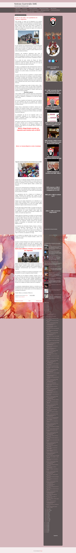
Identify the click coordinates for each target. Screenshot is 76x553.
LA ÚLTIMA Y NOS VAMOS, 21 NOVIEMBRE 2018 (51, 371)
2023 (46, 303)
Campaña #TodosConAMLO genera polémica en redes (51, 507)
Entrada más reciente (19, 300)
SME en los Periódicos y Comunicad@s (21, 10)
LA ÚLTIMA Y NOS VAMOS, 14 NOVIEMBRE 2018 (51, 425)
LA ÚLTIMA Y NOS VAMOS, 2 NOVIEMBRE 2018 (50, 503)
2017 (46, 522)
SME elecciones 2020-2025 (55, 10)
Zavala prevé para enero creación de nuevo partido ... (51, 446)
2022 (46, 305)
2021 (46, 306)
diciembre (48, 311)
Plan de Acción (24, 8)
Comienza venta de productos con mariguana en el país (51, 375)
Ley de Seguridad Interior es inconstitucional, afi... (50, 485)
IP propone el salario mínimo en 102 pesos (52, 455)
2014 (46, 526)
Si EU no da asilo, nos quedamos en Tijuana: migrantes (51, 450)
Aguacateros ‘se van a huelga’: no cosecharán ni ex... (51, 497)
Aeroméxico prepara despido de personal (52, 428)
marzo (47, 518)
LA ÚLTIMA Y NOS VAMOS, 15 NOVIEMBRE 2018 (51, 416)
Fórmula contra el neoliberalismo (51, 382)
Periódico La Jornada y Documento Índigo (52, 342)
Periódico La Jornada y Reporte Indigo (52, 322)
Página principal (17, 8)
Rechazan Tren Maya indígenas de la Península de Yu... (51, 392)
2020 (46, 307)
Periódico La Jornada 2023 (33, 8)
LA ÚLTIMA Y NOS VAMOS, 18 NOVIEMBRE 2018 (51, 390)
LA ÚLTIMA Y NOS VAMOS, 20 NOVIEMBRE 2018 (51, 381)
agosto (47, 511)
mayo (47, 515)
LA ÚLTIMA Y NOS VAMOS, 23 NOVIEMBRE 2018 (51, 352)
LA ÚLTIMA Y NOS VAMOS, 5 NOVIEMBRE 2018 (50, 483)
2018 (46, 310)
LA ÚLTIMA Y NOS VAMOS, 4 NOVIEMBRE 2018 (50, 493)
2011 (46, 530)
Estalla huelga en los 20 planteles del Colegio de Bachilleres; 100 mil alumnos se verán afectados (55, 279)
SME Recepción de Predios (45, 10)
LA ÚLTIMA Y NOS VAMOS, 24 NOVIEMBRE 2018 (51, 344)
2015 (46, 525)
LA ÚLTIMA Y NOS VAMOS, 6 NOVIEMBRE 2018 (50, 473)
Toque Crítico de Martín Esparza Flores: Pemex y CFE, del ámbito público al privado (55, 290)
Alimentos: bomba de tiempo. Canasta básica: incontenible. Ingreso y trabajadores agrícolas (51, 262)
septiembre (48, 510)
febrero (47, 519)
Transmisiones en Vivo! (39, 11)
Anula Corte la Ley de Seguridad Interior (52, 417)
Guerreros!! (17, 11)
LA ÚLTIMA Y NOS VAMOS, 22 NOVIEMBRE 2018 (51, 362)
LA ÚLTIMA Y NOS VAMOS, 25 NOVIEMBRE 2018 (51, 334)
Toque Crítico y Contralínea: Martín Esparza (27, 11)
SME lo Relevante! (53, 8)
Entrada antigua (39, 300)
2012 (46, 529)
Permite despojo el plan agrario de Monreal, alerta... (51, 495)
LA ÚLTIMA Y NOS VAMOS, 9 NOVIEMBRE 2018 (50, 454)
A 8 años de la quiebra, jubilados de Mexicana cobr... (51, 410)
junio (47, 514)
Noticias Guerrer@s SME (25, 4)
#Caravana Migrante (21, 296)
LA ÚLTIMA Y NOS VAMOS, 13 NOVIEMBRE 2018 (51, 434)
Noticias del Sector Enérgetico (44, 8)
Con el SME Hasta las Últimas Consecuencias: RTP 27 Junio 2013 (54, 256)
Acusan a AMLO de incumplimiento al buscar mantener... (52, 419)
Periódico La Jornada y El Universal (54, 250)
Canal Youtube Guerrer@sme (34, 10)
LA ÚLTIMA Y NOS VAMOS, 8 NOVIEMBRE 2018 (50, 463)
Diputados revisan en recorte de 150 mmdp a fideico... (51, 448)
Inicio (29, 300)
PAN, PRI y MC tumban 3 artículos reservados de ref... (51, 326)
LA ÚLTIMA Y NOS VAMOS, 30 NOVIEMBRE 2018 (51, 314)
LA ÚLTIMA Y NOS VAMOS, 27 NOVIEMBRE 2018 (51, 324)
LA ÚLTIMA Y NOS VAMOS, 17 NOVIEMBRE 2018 (51, 398)
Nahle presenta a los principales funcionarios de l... (51, 317)
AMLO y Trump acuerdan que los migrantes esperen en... (51, 348)
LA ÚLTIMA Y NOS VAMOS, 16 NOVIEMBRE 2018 (51, 406)
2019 (46, 309)
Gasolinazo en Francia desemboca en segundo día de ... (52, 346)
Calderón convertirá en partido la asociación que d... (51, 467)
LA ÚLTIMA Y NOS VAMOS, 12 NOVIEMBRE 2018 (51, 444)
